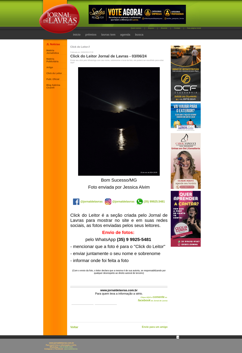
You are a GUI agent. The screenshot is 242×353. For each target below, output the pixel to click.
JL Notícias (53, 44)
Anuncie (164, 28)
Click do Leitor (54, 73)
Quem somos (136, 28)
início (77, 34)
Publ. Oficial (52, 79)
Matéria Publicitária (52, 60)
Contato (177, 28)
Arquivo (151, 28)
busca (139, 34)
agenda (125, 34)
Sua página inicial (194, 28)
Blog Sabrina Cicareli (53, 86)
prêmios (90, 34)
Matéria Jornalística (52, 51)
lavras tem (108, 34)
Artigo (49, 67)
